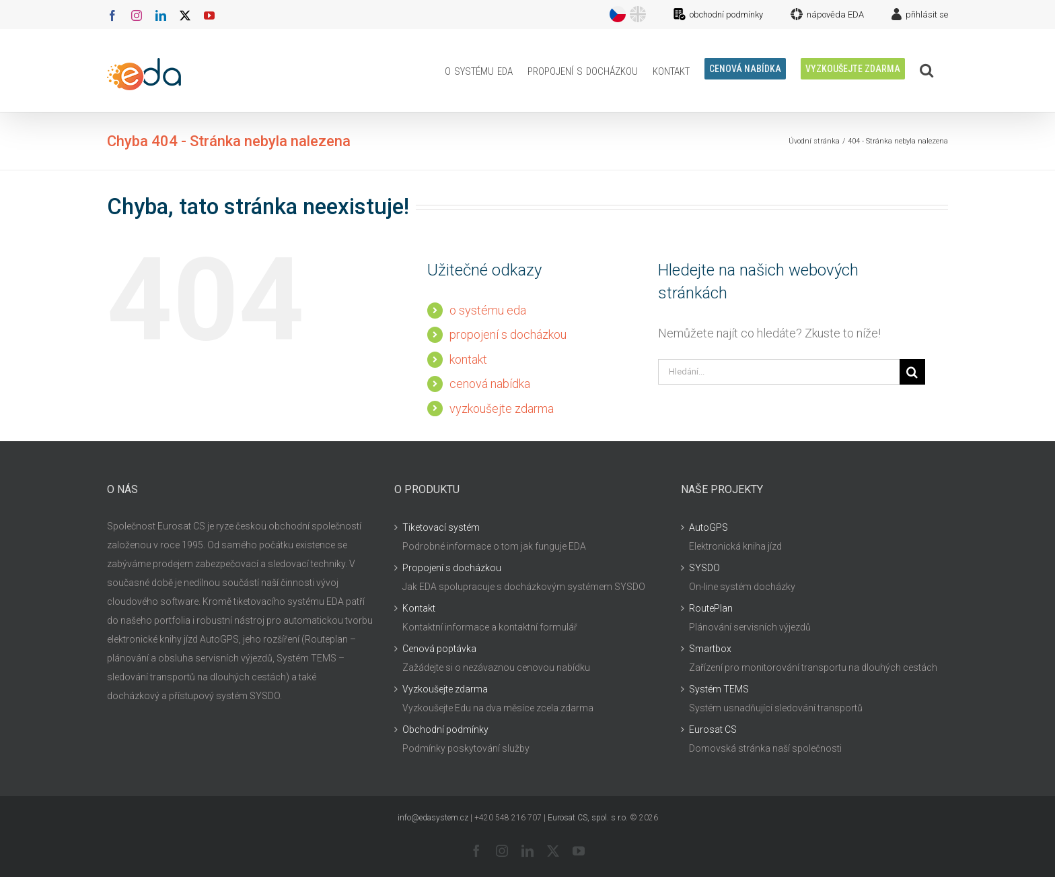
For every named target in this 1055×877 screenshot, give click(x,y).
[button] (926, 70)
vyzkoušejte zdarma (501, 408)
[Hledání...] (779, 372)
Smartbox (710, 648)
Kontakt (418, 608)
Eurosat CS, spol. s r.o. (588, 817)
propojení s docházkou (508, 334)
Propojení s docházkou (451, 567)
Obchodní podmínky (445, 729)
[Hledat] (912, 372)
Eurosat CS (713, 729)
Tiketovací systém (441, 527)
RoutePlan (711, 608)
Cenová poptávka (439, 648)
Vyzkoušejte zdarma (445, 689)
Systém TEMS (719, 689)
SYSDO (704, 567)
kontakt (468, 359)
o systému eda (487, 310)
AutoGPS (708, 527)
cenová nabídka (489, 384)
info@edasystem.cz (433, 817)
